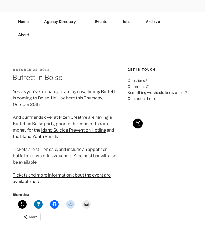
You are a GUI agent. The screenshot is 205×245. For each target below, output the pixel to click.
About (26, 34)
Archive (153, 21)
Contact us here (141, 98)
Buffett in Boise (37, 77)
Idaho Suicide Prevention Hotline (73, 130)
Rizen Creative (73, 117)
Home (23, 21)
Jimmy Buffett (101, 91)
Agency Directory (62, 21)
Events (101, 21)
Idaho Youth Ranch (38, 136)
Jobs (126, 21)
